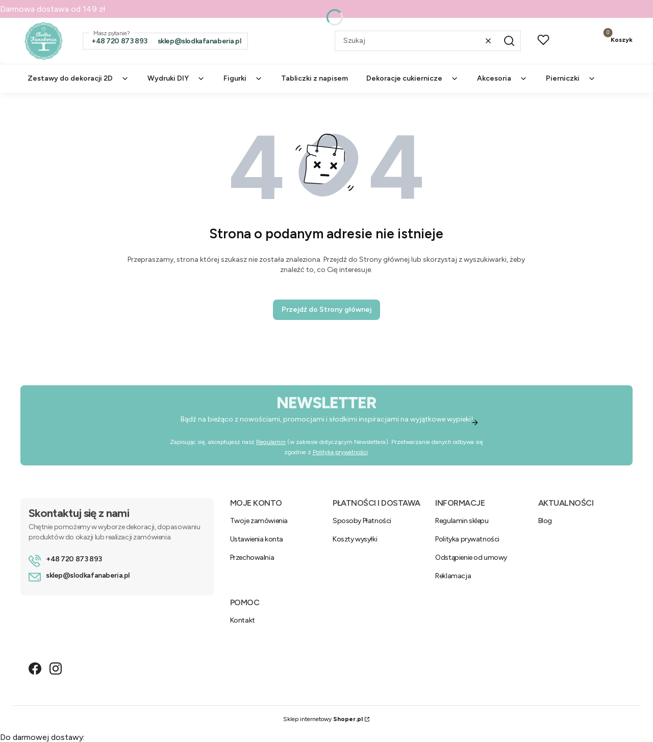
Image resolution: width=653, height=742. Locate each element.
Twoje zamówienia (259, 520)
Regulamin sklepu (461, 520)
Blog (545, 520)
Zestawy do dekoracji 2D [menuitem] (78, 78)
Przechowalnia (252, 557)
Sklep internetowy (323, 719)
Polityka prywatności (467, 539)
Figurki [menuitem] (243, 78)
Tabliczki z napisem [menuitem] (314, 78)
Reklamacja (453, 576)
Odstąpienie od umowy (471, 557)
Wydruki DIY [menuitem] (176, 78)
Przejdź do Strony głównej (326, 309)
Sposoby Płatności (362, 520)
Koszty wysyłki (355, 539)
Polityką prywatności (340, 452)
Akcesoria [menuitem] (502, 78)
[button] (509, 40)
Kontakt (242, 620)
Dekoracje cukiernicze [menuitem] (412, 78)
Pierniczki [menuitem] (571, 78)
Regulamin (271, 442)
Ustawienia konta (256, 539)
